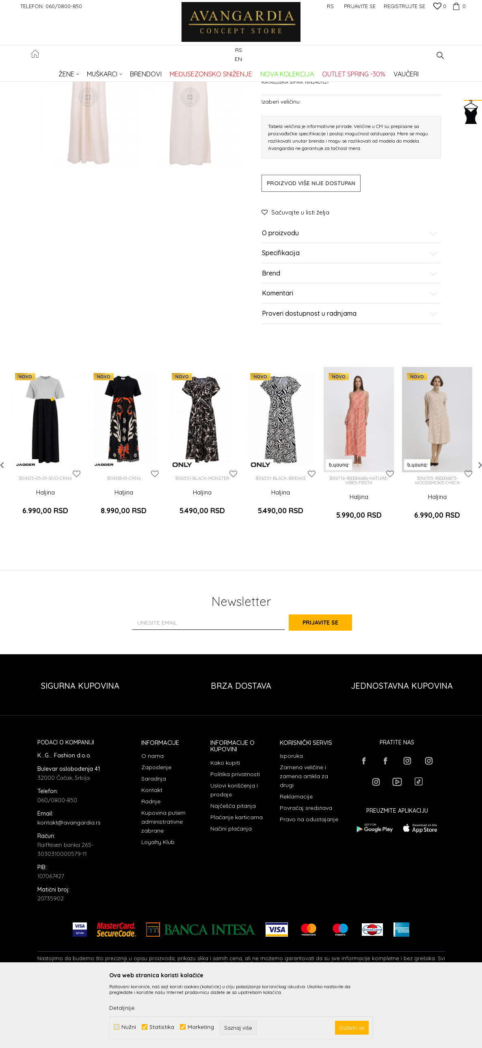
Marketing (201, 1027)
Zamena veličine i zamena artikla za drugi (304, 840)
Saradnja (153, 842)
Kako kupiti (225, 826)
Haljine (169, 71)
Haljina (45, 564)
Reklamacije (296, 860)
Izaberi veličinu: (281, 173)
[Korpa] (458, 6)
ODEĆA (147, 71)
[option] (45, 520)
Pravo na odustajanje (309, 883)
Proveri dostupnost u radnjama (349, 386)
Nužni (128, 1027)
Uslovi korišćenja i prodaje (234, 854)
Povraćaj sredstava (306, 872)
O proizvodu (349, 305)
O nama (152, 820)
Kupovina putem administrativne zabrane (163, 885)
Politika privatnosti (235, 838)
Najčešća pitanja (233, 869)
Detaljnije (121, 1007)
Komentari (349, 366)
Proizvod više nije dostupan (311, 255)
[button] (440, 55)
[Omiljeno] (439, 7)
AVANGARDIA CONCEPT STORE (71, 71)
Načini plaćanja (231, 892)
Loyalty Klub (158, 906)
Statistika (161, 1027)
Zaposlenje (156, 831)
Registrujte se (404, 6)
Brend (349, 345)
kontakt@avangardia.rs (69, 886)
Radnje (150, 865)
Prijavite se (330, 686)
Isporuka (291, 820)
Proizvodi (123, 71)
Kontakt (151, 854)
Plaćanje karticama (236, 881)
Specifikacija (349, 326)
